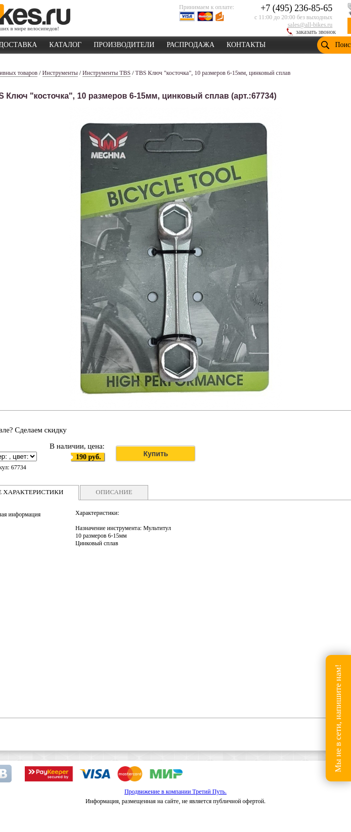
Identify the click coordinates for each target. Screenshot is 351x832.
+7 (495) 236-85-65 (296, 8)
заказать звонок (316, 31)
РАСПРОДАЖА (190, 43)
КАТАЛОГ (65, 43)
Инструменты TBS (106, 72)
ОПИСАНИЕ (114, 492)
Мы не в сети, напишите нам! (338, 718)
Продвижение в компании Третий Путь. (175, 791)
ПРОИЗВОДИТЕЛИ (124, 43)
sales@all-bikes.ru (310, 24)
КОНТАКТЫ (246, 43)
